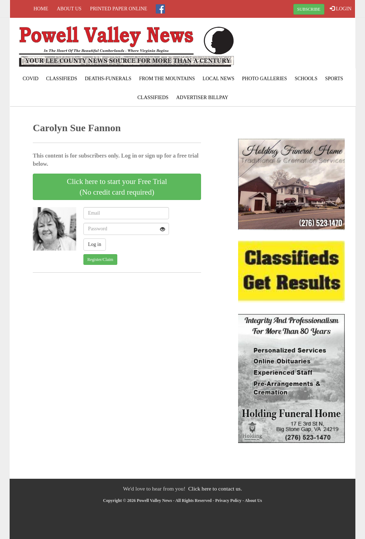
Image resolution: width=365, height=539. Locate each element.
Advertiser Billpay (202, 97)
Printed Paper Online (119, 8)
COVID (30, 78)
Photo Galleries (264, 78)
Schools (306, 78)
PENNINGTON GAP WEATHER (297, 44)
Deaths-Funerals (108, 78)
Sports (334, 78)
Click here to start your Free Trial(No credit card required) (117, 186)
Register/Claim (100, 259)
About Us (69, 8)
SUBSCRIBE (308, 9)
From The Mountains (167, 78)
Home (41, 8)
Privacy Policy (228, 500)
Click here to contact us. (215, 489)
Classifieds (61, 78)
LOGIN (340, 8)
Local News (218, 78)
